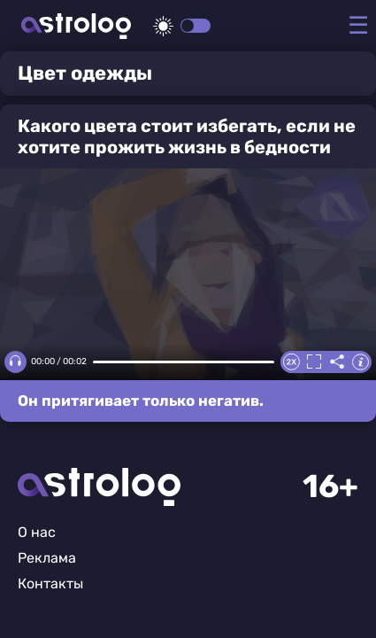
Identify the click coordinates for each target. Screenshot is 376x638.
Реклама (47, 557)
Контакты (50, 583)
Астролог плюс (76, 26)
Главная (99, 487)
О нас (37, 532)
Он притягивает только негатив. (141, 400)
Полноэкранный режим (314, 361)
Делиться (337, 361)
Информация (360, 361)
